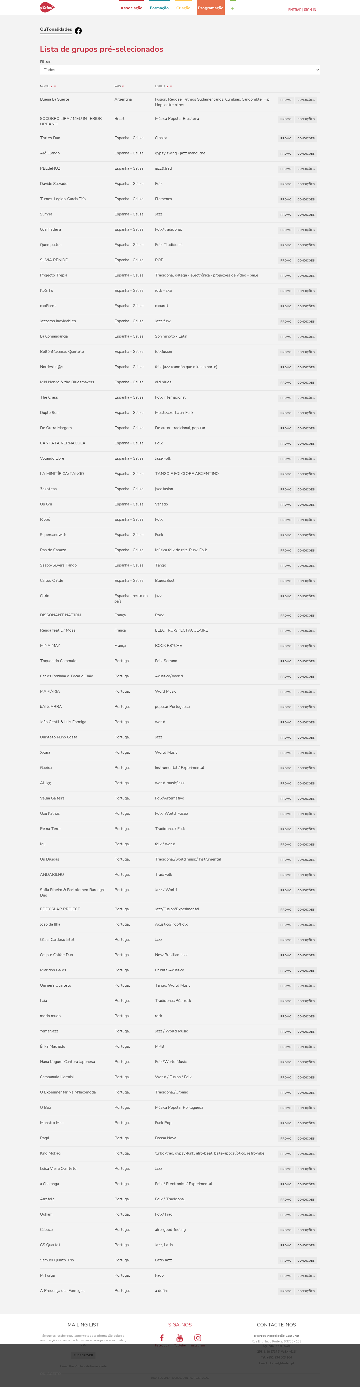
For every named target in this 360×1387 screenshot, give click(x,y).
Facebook (162, 1340)
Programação (211, 8)
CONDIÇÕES (306, 100)
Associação (131, 8)
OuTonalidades (56, 29)
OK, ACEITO (50, 1374)
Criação (183, 8)
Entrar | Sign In (302, 10)
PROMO (286, 100)
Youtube (180, 1340)
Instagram (197, 1340)
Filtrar (45, 62)
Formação (159, 8)
